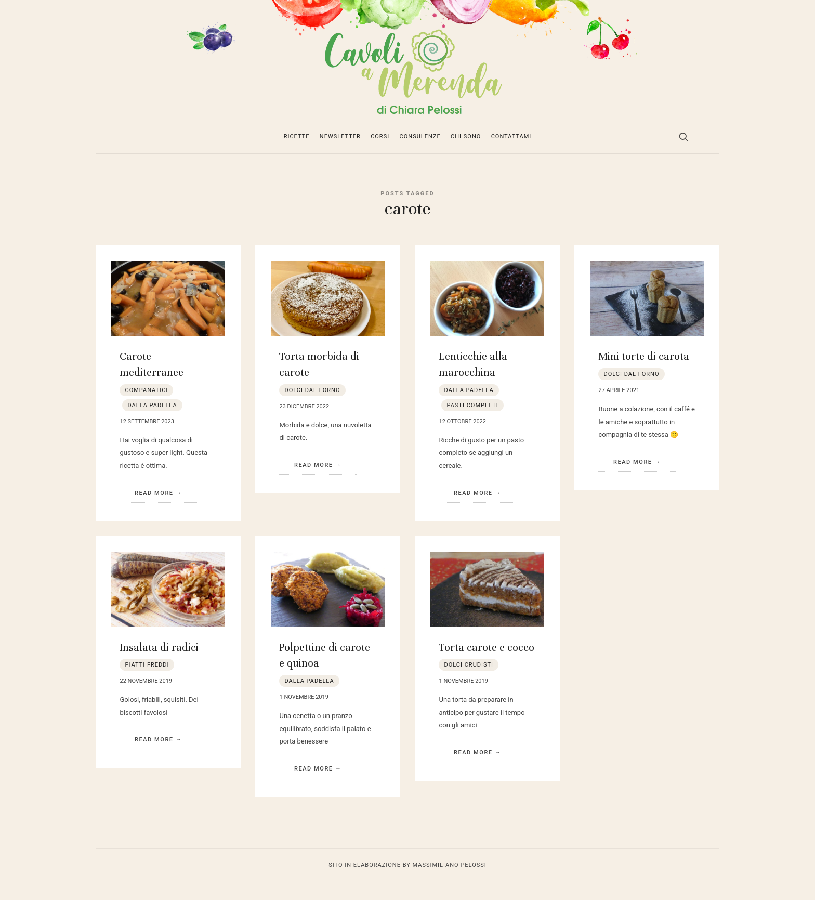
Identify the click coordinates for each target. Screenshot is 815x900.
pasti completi (472, 423)
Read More (154, 510)
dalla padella (152, 423)
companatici (146, 408)
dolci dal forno (312, 408)
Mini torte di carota (643, 374)
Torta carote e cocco (486, 664)
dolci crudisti (468, 682)
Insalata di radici (159, 664)
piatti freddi (147, 682)
